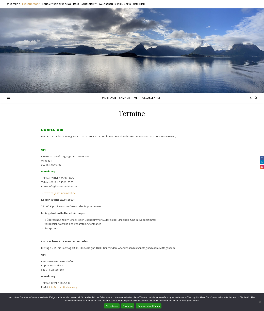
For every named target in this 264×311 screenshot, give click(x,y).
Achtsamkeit (89, 4)
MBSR (76, 4)
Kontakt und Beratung (56, 4)
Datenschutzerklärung (149, 306)
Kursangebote (31, 4)
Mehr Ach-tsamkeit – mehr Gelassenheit (132, 97)
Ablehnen (128, 306)
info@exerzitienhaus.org (63, 287)
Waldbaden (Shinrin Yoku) (115, 4)
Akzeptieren (112, 306)
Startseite (13, 4)
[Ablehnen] (259, 302)
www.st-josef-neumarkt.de (60, 193)
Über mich (139, 4)
